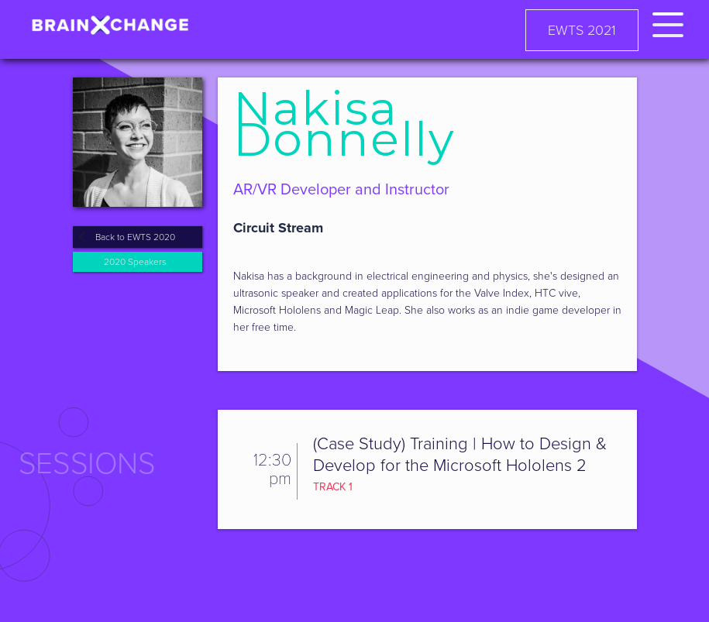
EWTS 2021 (582, 30)
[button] (667, 22)
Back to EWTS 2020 (135, 237)
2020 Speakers (135, 261)
